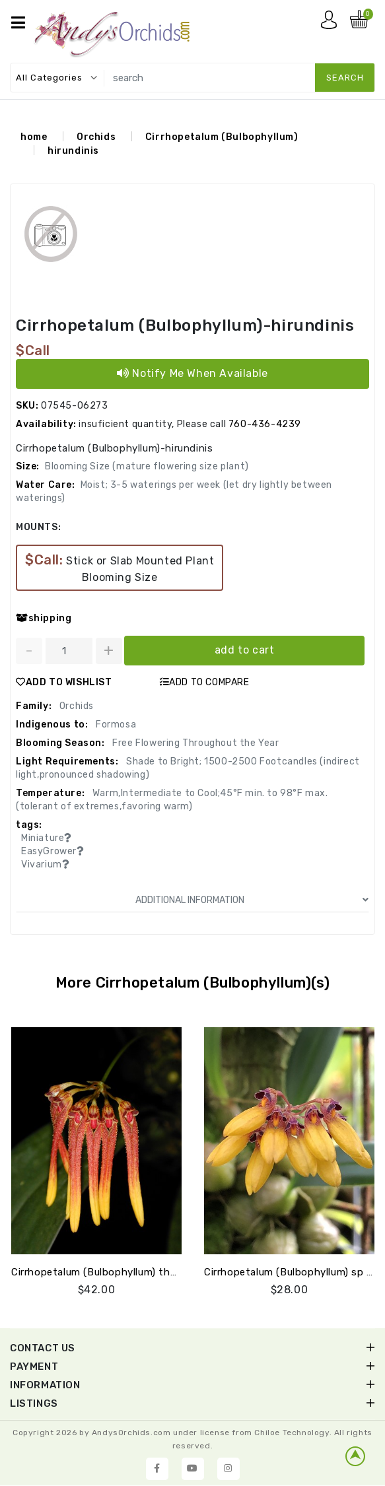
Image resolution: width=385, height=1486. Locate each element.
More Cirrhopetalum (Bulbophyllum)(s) (192, 983)
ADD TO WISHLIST (64, 682)
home (33, 137)
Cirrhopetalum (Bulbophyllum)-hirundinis (185, 325)
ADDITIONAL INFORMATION (252, 900)
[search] (237, 77)
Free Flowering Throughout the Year (194, 743)
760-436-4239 (264, 424)
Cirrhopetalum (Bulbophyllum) (221, 137)
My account (332, 23)
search (345, 78)
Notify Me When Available (192, 373)
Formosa (114, 724)
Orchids (96, 137)
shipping (43, 618)
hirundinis (73, 150)
